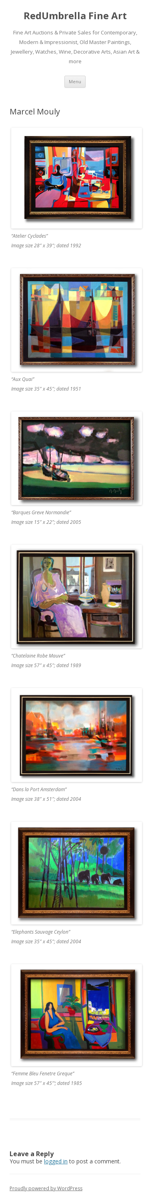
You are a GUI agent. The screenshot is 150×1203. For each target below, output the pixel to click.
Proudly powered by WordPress (46, 1188)
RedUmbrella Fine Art (75, 16)
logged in (56, 1161)
